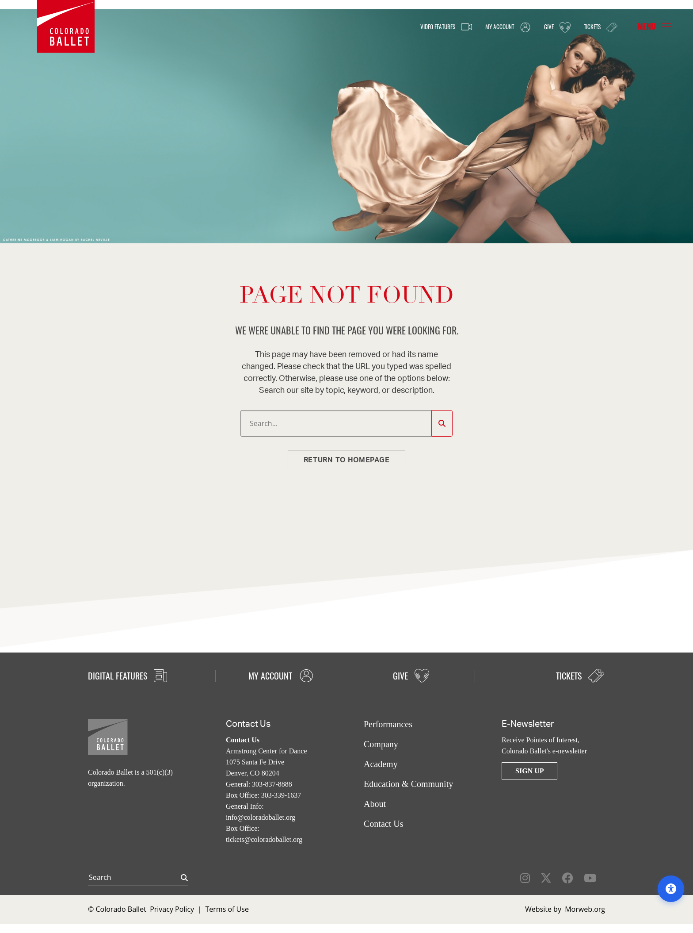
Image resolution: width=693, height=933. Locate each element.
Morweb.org (585, 909)
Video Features (426, 27)
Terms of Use (227, 909)
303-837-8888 (272, 784)
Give (550, 27)
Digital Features (127, 675)
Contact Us (383, 824)
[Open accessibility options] (671, 888)
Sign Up (529, 771)
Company (381, 744)
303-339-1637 (281, 795)
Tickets (598, 26)
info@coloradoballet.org (260, 817)
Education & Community (408, 784)
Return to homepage (347, 460)
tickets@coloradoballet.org (264, 839)
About (375, 804)
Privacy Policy (172, 909)
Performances (388, 724)
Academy (381, 764)
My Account (496, 27)
